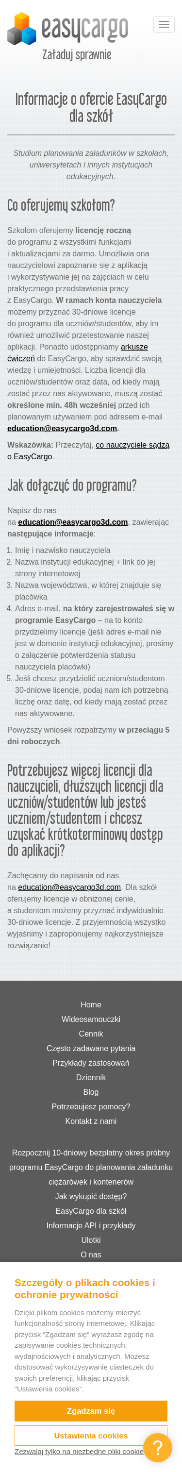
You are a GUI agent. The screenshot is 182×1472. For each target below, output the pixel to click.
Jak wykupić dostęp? (91, 1196)
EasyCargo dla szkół (91, 1211)
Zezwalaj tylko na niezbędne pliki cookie (79, 1451)
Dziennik (91, 1077)
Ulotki (90, 1240)
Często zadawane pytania (91, 1048)
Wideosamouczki (91, 1019)
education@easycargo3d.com (62, 428)
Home (91, 1005)
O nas (91, 1255)
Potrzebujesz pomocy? (91, 1107)
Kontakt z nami (91, 1121)
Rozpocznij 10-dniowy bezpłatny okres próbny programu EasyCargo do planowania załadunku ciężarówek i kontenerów (91, 1167)
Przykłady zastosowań (90, 1063)
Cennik (91, 1034)
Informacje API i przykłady (90, 1225)
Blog (91, 1092)
